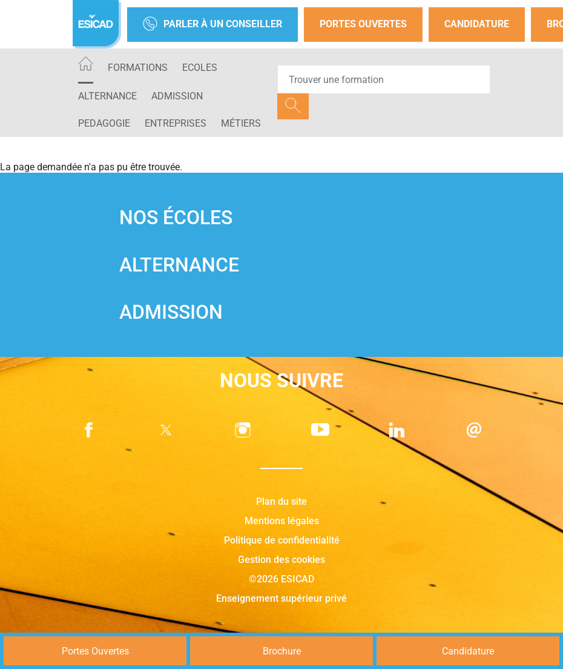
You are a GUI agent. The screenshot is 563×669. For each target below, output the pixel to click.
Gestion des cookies (281, 559)
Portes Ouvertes (363, 24)
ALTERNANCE (107, 96)
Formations (138, 67)
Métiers (241, 123)
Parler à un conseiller (212, 24)
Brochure (282, 651)
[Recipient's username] (384, 79)
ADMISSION (177, 96)
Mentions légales (282, 521)
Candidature (476, 24)
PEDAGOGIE (104, 123)
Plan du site (281, 501)
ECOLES (199, 67)
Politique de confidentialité (282, 540)
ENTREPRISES (175, 123)
